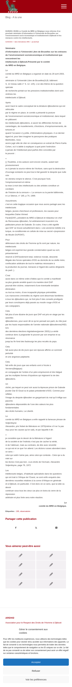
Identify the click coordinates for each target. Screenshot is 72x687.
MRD (28, 42)
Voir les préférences (36, 679)
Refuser (36, 670)
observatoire (25, 511)
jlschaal (36, 42)
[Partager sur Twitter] (36, 528)
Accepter (36, 662)
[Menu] (62, 6)
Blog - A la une (13, 17)
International (22, 42)
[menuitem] (62, 6)
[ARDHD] (29, 6)
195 (17, 511)
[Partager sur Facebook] (16, 528)
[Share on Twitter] (56, 528)
